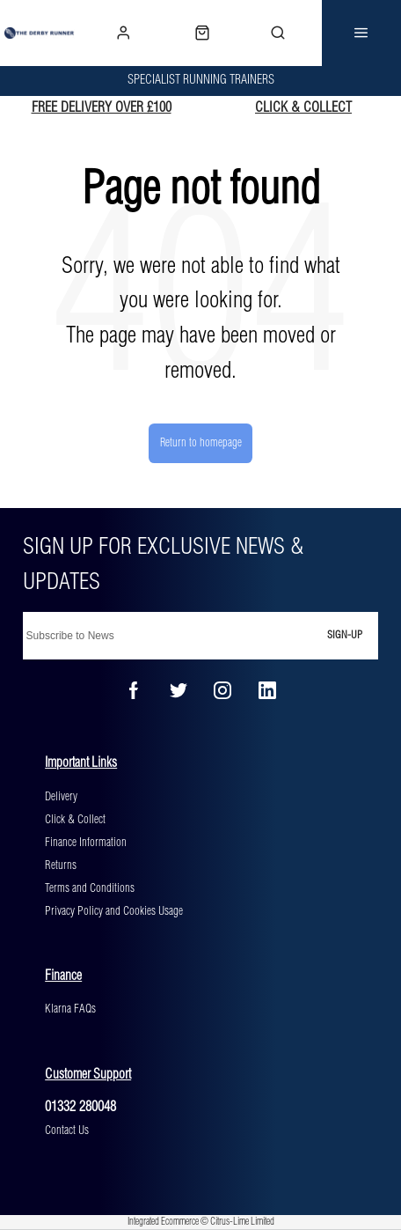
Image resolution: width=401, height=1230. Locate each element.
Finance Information (86, 842)
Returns (61, 865)
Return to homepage (201, 443)
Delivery (61, 797)
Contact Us (67, 1130)
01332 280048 (80, 1107)
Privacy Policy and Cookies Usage (114, 911)
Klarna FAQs (70, 1009)
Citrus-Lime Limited (242, 1222)
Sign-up (344, 635)
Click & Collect (75, 819)
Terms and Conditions (90, 888)
